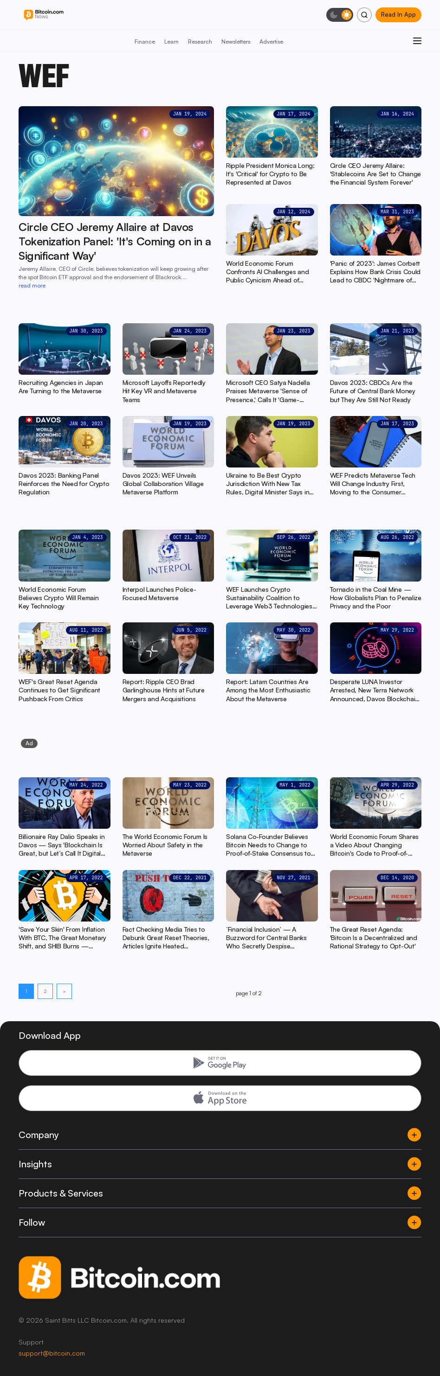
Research (200, 41)
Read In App (398, 14)
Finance (145, 41)
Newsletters (235, 41)
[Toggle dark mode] (339, 15)
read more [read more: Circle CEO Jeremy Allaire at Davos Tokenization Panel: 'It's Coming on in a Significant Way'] (32, 285)
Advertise (271, 41)
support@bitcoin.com (52, 1353)
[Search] (364, 14)
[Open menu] (417, 41)
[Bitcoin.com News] (44, 15)
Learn (171, 41)
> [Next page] (64, 991)
